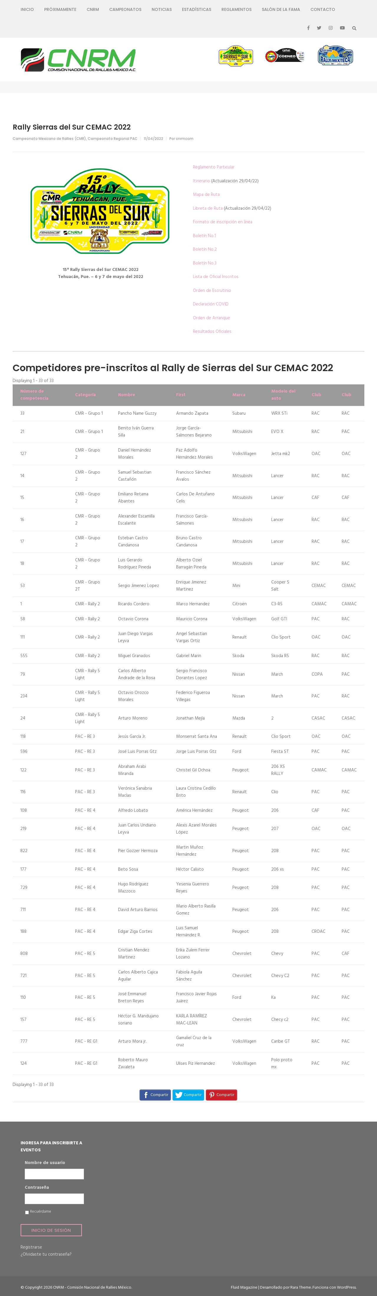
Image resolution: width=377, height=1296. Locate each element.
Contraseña (37, 1188)
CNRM (93, 9)
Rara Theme (300, 1287)
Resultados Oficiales (212, 331)
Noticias (162, 9)
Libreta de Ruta (208, 208)
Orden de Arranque (211, 318)
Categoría (85, 395)
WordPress (346, 1287)
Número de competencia (34, 395)
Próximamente (60, 9)
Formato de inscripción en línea (222, 222)
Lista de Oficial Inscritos (216, 276)
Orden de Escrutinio (212, 290)
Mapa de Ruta (206, 194)
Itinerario (201, 181)
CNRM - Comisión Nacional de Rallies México (92, 1287)
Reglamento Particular (213, 167)
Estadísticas (196, 9)
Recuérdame (40, 1212)
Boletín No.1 (204, 235)
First (181, 395)
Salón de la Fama (281, 9)
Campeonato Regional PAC (113, 138)
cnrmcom (185, 138)
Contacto (322, 9)
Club (316, 395)
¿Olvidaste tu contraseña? (46, 1254)
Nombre (126, 395)
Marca (238, 395)
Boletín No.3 (204, 263)
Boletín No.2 (205, 249)
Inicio (27, 9)
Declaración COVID (211, 304)
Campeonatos (125, 9)
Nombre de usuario (45, 1163)
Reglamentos (236, 9)
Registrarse (31, 1247)
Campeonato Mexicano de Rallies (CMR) (49, 138)
